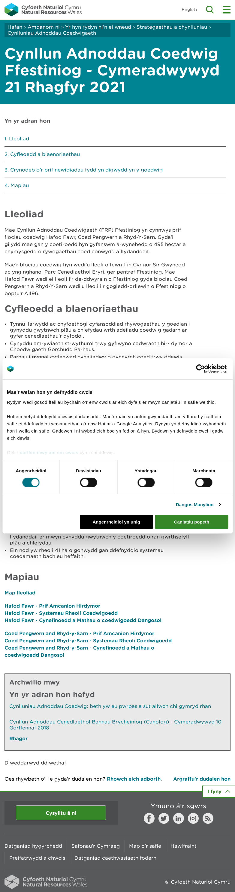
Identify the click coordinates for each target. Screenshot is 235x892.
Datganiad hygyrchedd (33, 846)
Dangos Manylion (195, 504)
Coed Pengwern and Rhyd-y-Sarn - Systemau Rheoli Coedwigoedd (88, 640)
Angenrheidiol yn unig (116, 521)
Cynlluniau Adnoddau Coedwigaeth (52, 33)
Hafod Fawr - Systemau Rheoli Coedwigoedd (61, 613)
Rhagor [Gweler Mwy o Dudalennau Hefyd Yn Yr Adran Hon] (18, 738)
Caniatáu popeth (191, 521)
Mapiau (20, 185)
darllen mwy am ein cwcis (49, 452)
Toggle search (209, 9)
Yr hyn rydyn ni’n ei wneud (98, 27)
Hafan (15, 27)
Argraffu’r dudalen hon (201, 779)
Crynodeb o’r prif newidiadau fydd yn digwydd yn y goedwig (86, 170)
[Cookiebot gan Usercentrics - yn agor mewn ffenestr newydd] (210, 369)
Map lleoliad (20, 592)
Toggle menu (226, 9)
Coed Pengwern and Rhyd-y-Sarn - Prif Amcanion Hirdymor (79, 633)
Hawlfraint (183, 846)
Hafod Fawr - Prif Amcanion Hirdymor (52, 606)
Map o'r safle (145, 846)
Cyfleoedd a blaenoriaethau (45, 154)
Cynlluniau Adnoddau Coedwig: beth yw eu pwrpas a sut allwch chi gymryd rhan (110, 706)
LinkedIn (178, 818)
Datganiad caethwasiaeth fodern (115, 858)
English (189, 9)
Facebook (149, 818)
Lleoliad (19, 139)
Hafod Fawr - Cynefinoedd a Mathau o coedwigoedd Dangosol (83, 620)
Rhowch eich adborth (134, 779)
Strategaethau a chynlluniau (172, 27)
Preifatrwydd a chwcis (37, 858)
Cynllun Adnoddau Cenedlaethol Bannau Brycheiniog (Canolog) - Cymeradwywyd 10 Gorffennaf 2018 (115, 725)
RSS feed (208, 818)
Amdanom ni (44, 27)
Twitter (163, 818)
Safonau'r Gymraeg (95, 846)
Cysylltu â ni (61, 813)
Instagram (193, 818)
